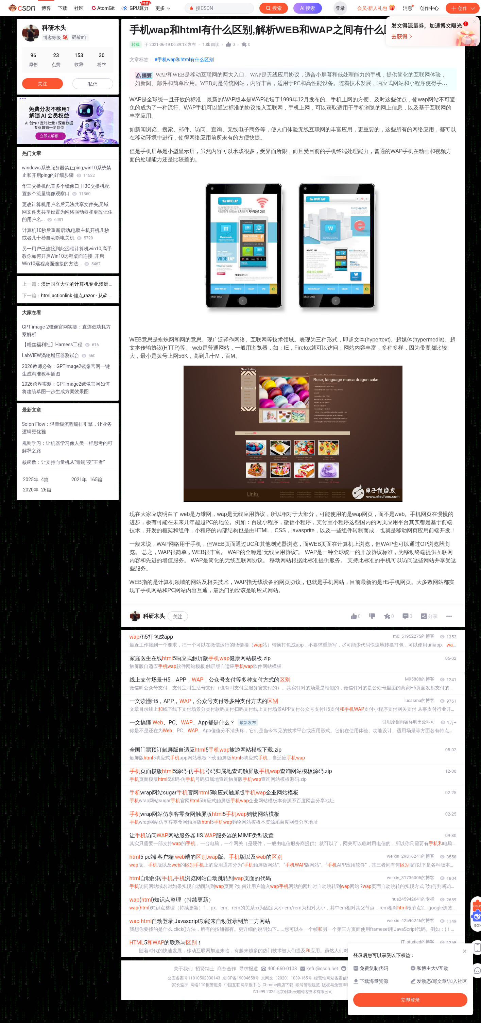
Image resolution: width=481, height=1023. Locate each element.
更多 (162, 8)
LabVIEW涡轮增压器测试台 (59, 355)
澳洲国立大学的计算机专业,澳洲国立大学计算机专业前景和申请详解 (77, 284)
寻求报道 (248, 968)
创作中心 (429, 8)
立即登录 (289, 64)
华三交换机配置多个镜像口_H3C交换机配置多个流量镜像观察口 (65, 189)
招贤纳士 (204, 968)
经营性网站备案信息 (332, 978)
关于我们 (183, 968)
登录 (340, 8)
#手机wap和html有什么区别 (184, 59)
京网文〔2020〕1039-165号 (286, 978)
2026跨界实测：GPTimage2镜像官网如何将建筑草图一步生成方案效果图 (66, 387)
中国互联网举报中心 (242, 985)
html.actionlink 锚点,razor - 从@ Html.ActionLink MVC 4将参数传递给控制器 (76, 296)
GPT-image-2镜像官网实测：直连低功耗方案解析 (66, 330)
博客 (46, 8)
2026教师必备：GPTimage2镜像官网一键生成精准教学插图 (66, 370)
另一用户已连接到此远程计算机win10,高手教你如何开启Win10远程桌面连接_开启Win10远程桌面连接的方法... (67, 256)
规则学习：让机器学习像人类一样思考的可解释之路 (67, 446)
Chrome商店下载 (278, 985)
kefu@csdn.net (322, 968)
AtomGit (102, 8)
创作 (462, 8)
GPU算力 (136, 6)
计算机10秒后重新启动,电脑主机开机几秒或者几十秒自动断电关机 (65, 234)
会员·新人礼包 (376, 7)
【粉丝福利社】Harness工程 (60, 344)
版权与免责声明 (336, 985)
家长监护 (180, 985)
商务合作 (226, 968)
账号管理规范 (307, 985)
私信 (93, 84)
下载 (62, 8)
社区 (79, 8)
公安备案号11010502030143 (194, 978)
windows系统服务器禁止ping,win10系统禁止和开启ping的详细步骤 (66, 171)
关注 (178, 616)
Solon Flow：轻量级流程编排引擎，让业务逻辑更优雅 (67, 427)
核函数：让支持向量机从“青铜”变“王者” (63, 462)
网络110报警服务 (206, 985)
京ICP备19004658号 (240, 978)
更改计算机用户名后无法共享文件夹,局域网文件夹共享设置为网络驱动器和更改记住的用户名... (67, 212)
